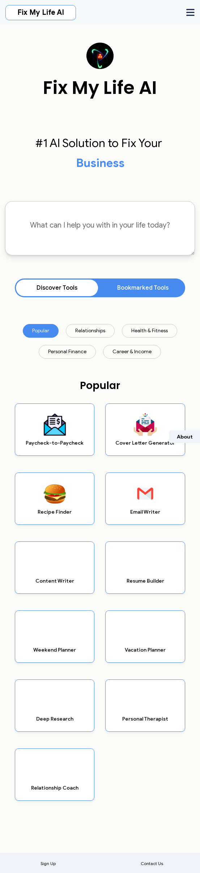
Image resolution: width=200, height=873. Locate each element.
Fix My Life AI (40, 12)
